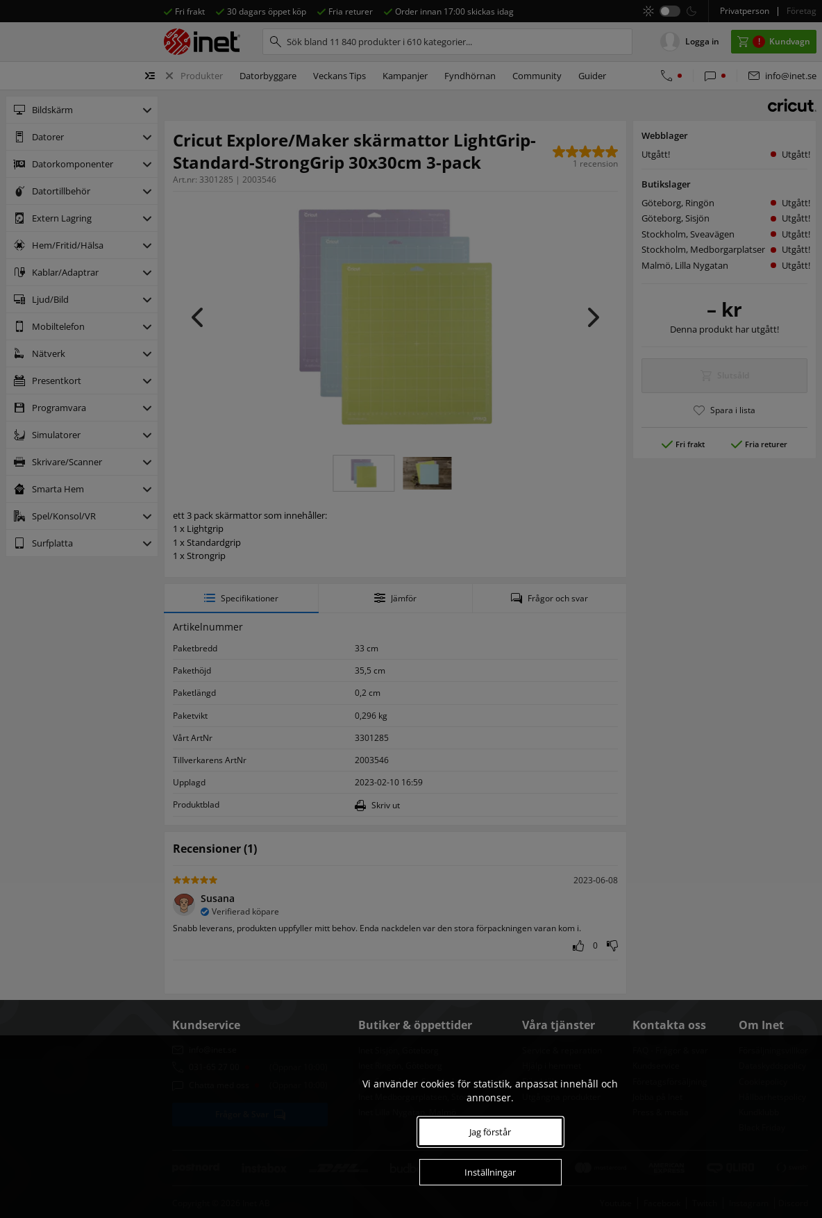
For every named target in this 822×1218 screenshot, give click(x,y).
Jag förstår (490, 1132)
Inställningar (490, 1172)
